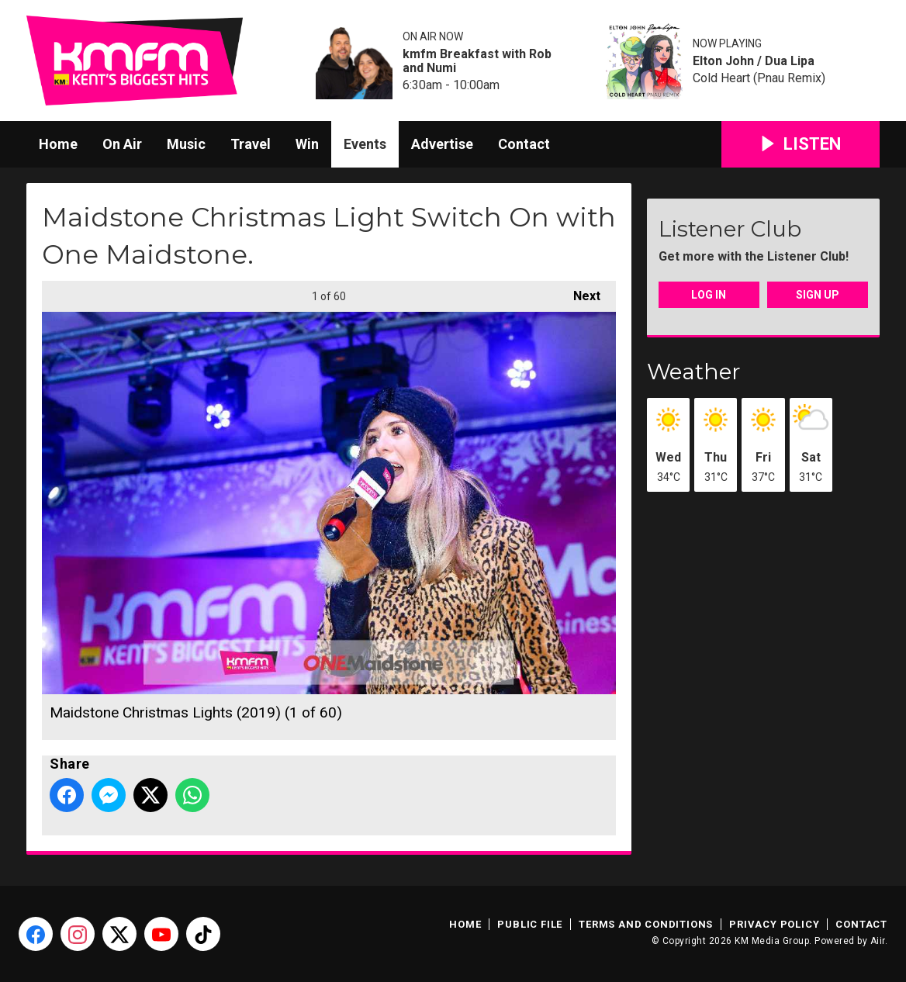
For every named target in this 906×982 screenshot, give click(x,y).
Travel (250, 144)
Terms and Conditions (646, 924)
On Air (122, 144)
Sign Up (817, 295)
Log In (708, 295)
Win (307, 144)
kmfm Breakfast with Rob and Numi (477, 61)
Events (365, 144)
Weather (694, 371)
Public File (529, 924)
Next (579, 292)
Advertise (442, 144)
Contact (524, 144)
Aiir (877, 940)
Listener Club (730, 229)
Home (58, 144)
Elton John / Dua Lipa (753, 61)
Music (186, 144)
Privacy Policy (774, 924)
